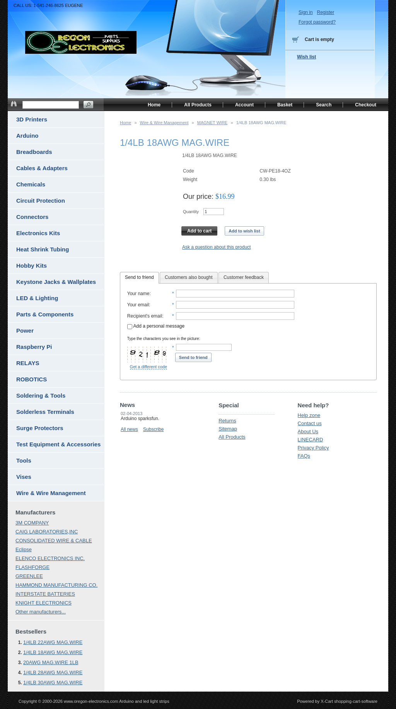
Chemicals (30, 184)
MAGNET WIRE (212, 122)
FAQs (304, 456)
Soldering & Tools (40, 395)
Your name (138, 293)
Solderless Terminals (45, 411)
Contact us (310, 423)
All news (129, 429)
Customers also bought (188, 277)
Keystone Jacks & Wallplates (56, 281)
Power (25, 330)
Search (323, 105)
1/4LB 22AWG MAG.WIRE (52, 642)
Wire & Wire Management (164, 122)
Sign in (306, 12)
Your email (138, 305)
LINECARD (310, 439)
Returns (227, 421)
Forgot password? (317, 22)
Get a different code (148, 366)
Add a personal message (155, 326)
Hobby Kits (31, 265)
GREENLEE (29, 576)
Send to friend (139, 277)
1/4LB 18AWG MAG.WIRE (52, 652)
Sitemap (227, 429)
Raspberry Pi (34, 346)
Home (125, 122)
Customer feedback (244, 277)
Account (244, 105)
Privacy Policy (313, 448)
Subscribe (153, 429)
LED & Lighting (37, 298)
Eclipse (23, 549)
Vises (23, 476)
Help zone (309, 415)
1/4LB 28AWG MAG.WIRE (52, 672)
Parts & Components (44, 314)
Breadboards (34, 152)
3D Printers (31, 119)
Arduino (27, 135)
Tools (23, 460)
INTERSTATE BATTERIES (45, 594)
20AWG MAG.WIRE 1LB (51, 662)
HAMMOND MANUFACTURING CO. (56, 585)
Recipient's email (144, 316)
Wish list (306, 57)
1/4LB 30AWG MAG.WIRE (52, 682)
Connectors (32, 217)
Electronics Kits (38, 233)
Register (325, 12)
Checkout (365, 105)
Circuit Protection (40, 200)
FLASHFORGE (32, 567)
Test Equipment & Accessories (58, 444)
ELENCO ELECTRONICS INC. (50, 558)
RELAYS (27, 363)
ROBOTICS (31, 379)
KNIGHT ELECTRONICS (43, 603)
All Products (231, 437)
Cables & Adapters (42, 168)
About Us (308, 431)
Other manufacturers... (40, 612)
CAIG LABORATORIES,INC (46, 532)
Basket (284, 105)
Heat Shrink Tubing (42, 249)
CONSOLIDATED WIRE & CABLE (53, 540)
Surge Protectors (39, 428)
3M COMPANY (32, 523)
